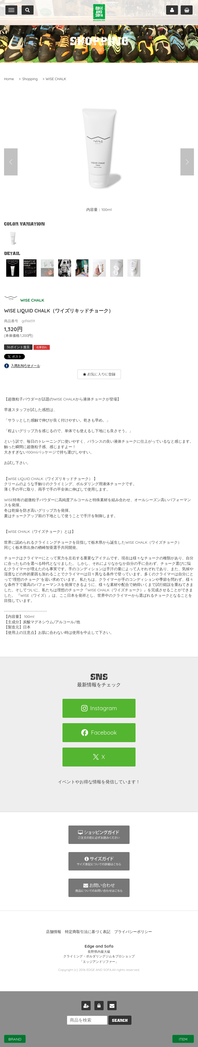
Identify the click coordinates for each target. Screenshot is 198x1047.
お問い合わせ (112, 1005)
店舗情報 (53, 931)
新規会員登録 (86, 1005)
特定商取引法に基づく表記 (87, 931)
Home (9, 79)
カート (187, 10)
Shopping (30, 79)
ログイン (99, 1005)
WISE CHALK (56, 79)
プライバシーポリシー (133, 931)
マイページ (172, 10)
